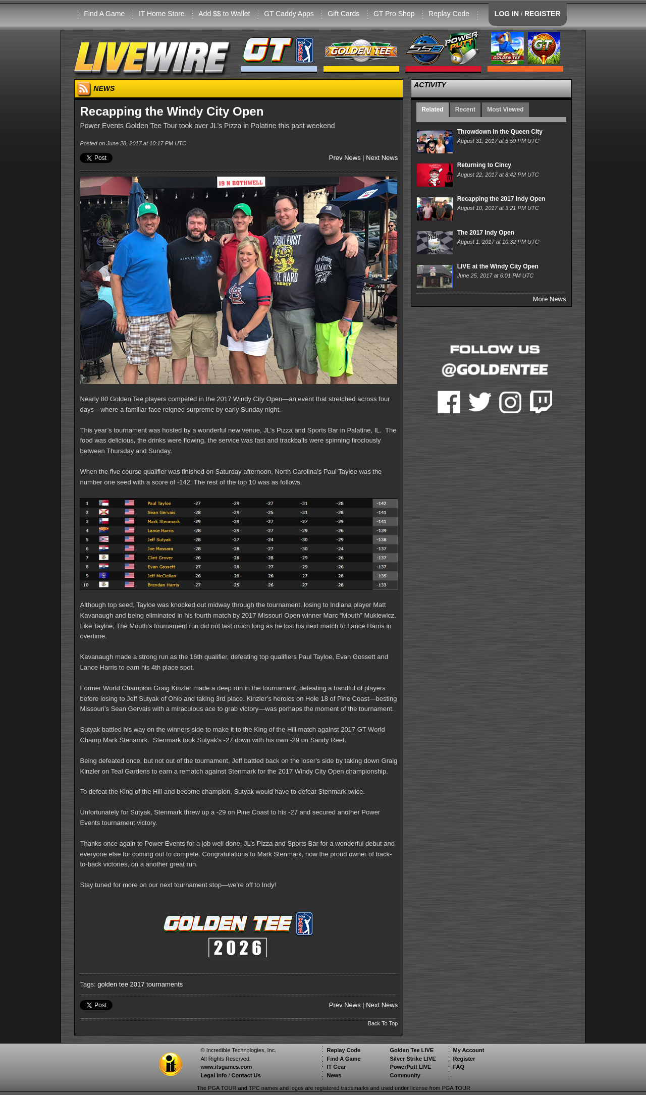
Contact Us (246, 1075)
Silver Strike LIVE (413, 1059)
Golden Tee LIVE (412, 1050)
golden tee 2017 (120, 984)
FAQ (458, 1067)
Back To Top (383, 1023)
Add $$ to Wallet (224, 14)
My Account (468, 1050)
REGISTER (542, 14)
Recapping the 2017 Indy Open (501, 198)
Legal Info (213, 1075)
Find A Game (104, 14)
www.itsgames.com (226, 1067)
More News (549, 299)
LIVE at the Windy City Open (498, 266)
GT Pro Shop (393, 14)
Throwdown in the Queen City (500, 131)
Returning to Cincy (484, 165)
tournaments (164, 984)
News (334, 1075)
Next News (382, 157)
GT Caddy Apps (289, 14)
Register (464, 1059)
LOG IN (507, 14)
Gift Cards (343, 14)
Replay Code (448, 14)
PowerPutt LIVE (410, 1067)
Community (405, 1075)
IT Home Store (162, 14)
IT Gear (336, 1067)
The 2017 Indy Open (485, 232)
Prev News (345, 157)
